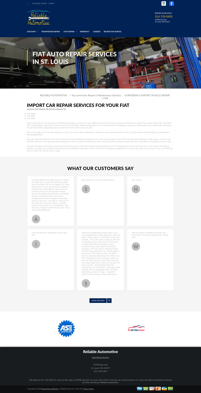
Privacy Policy (88, 389)
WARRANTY (84, 32)
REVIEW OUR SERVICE (112, 32)
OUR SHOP (31, 32)
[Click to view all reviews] (100, 300)
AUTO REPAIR (69, 32)
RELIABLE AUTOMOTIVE (53, 95)
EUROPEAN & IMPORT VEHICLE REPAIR (147, 95)
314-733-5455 (163, 16)
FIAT (105, 98)
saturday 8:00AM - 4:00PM (43, 3)
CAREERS (96, 32)
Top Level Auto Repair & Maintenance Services (96, 95)
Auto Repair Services (100, 357)
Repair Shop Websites (50, 389)
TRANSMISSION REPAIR (50, 32)
